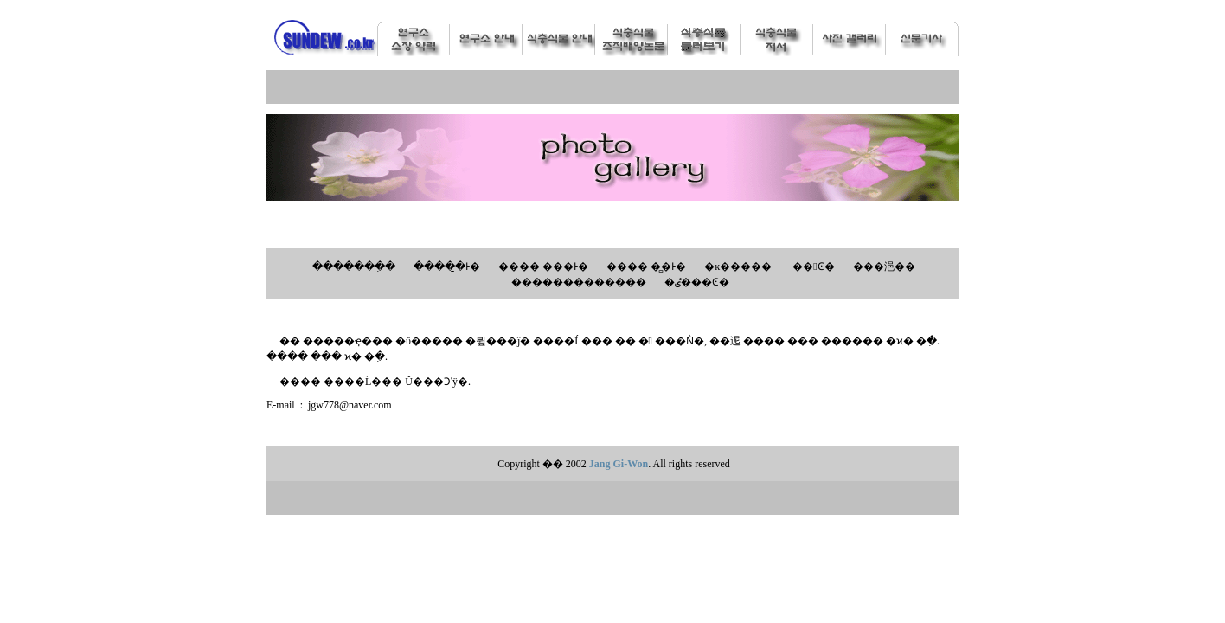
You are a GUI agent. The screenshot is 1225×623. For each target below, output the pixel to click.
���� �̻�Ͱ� (646, 266)
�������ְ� (353, 266)
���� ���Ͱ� (543, 266)
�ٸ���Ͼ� (696, 282)
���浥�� (884, 266)
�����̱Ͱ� (447, 266)
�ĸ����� (738, 266)
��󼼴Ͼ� (813, 266)
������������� (578, 282)
